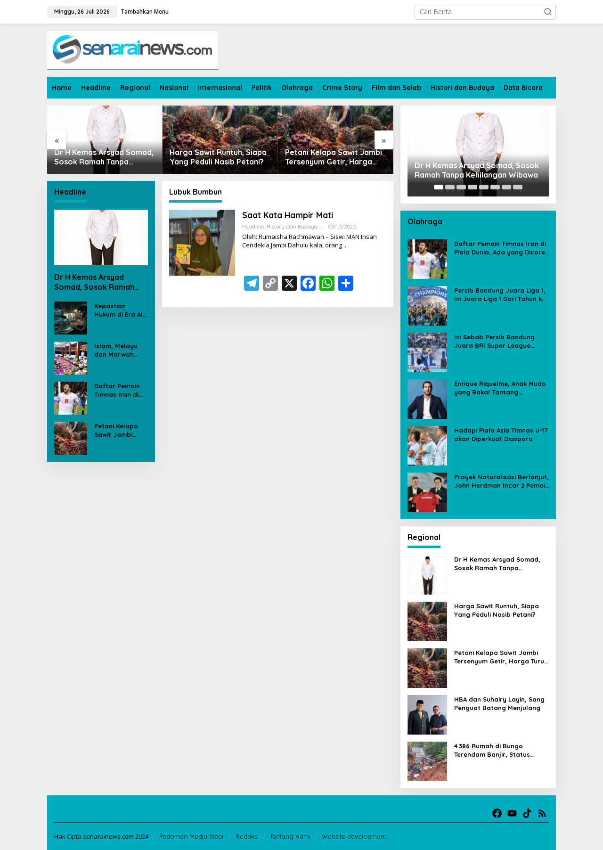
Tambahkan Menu (145, 12)
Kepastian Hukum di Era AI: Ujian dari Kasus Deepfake (119, 310)
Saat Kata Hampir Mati (288, 215)
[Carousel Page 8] (517, 187)
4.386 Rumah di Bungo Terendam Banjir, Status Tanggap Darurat (492, 750)
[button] (548, 12)
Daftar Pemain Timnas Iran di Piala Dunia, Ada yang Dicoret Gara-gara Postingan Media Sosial (120, 390)
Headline (253, 226)
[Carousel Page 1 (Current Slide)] (438, 187)
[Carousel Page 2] (450, 187)
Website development (354, 836)
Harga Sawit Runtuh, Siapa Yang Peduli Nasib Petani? (218, 157)
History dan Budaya (292, 226)
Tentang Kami (290, 836)
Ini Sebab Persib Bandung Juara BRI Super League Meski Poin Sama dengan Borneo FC (494, 341)
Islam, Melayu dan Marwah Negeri (116, 350)
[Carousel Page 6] (495, 187)
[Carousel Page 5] (484, 187)
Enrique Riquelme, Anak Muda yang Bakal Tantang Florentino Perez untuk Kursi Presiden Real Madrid (500, 388)
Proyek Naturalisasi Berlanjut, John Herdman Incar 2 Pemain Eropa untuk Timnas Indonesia (501, 481)
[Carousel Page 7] (506, 187)
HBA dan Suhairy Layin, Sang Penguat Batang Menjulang (499, 703)
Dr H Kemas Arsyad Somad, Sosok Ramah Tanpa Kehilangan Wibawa (104, 157)
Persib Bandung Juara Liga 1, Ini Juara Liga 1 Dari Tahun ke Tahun (500, 294)
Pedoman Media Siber (191, 836)
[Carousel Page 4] (472, 187)
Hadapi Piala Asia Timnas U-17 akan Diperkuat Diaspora (500, 434)
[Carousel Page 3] (461, 187)
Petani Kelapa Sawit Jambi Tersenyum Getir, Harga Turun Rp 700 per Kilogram (334, 157)
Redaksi (247, 836)
